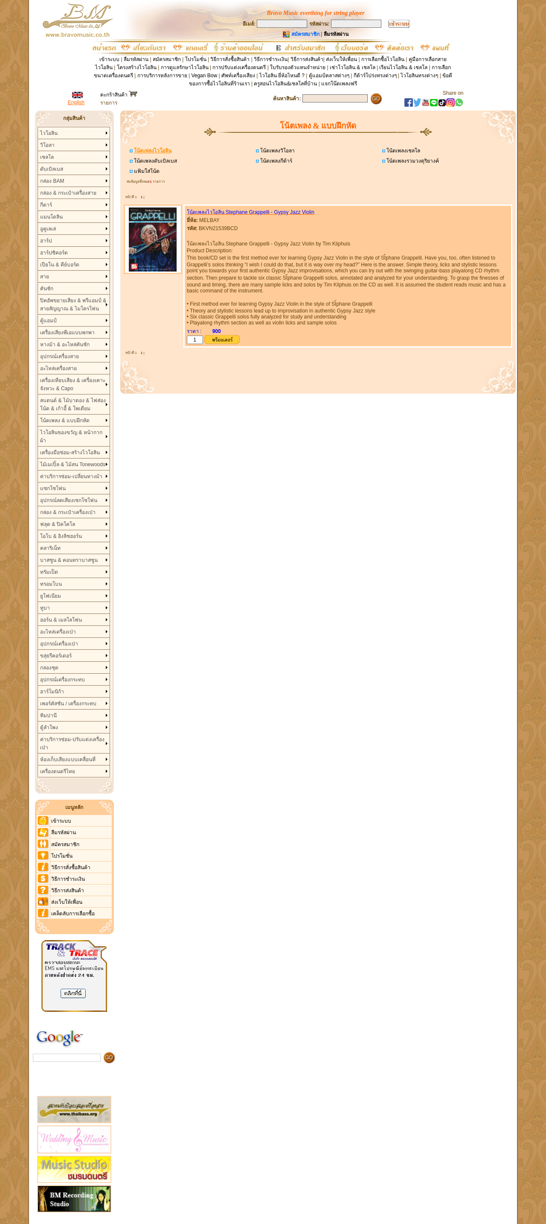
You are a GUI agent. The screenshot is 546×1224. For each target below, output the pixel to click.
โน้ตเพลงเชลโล (402, 151)
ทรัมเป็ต (49, 572)
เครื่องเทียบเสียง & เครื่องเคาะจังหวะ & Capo (72, 384)
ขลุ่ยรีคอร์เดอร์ (56, 656)
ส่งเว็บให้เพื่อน (341, 59)
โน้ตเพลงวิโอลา (277, 151)
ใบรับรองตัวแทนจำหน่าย (297, 67)
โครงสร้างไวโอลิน (137, 67)
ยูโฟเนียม (50, 596)
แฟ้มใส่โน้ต (146, 171)
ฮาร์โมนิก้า (52, 692)
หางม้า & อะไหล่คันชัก (65, 345)
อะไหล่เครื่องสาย (58, 368)
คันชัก (46, 289)
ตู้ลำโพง (49, 727)
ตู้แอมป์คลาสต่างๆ (329, 76)
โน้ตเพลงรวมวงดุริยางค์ (412, 161)
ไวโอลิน (49, 133)
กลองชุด (49, 668)
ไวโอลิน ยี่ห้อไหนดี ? (282, 76)
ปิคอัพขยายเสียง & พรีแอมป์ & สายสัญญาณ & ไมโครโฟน (73, 305)
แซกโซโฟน (53, 488)
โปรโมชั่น (195, 59)
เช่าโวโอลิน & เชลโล (353, 67)
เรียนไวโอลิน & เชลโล (403, 67)
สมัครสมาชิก (167, 59)
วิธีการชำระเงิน (271, 59)
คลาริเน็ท (50, 548)
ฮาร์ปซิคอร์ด (54, 253)
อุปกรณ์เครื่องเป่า (59, 644)
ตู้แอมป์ (48, 321)
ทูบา (45, 608)
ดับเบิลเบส (51, 169)
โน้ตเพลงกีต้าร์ (275, 161)
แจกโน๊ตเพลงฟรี (339, 84)
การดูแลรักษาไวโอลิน (185, 67)
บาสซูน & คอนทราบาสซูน (69, 560)
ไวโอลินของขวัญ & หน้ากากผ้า (71, 436)
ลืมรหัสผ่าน (136, 59)
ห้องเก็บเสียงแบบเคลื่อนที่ (68, 759)
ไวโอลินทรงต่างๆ (419, 76)
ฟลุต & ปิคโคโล (57, 524)
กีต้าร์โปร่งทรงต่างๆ (375, 76)
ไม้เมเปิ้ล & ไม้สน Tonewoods (72, 464)
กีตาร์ (46, 205)
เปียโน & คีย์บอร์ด (59, 265)
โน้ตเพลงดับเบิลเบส (155, 161)
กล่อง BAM (52, 181)
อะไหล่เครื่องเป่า (58, 632)
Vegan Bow (204, 76)
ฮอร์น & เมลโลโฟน (61, 620)
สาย (44, 277)
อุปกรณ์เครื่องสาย (59, 356)
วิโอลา (47, 145)
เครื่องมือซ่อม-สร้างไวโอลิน (70, 453)
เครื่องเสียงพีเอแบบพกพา (67, 333)
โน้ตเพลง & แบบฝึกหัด (65, 421)
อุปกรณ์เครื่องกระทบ (62, 680)
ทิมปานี (48, 716)
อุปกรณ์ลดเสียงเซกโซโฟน (68, 500)
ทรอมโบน (51, 584)
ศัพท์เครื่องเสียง (238, 76)
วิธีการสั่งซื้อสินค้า (230, 59)
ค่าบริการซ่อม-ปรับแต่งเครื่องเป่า (72, 743)
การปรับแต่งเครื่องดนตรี (239, 67)
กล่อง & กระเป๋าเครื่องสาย (68, 193)
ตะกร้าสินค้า (118, 95)
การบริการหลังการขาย (162, 76)
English (76, 102)
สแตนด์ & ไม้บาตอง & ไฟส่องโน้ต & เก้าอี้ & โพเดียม (72, 404)
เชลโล (47, 157)
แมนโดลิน (51, 217)
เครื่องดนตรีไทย (57, 771)
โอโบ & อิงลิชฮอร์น (61, 536)
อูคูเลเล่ (48, 229)
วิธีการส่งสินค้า (306, 59)
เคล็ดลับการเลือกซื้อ (73, 914)
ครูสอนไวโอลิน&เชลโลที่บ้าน (285, 84)
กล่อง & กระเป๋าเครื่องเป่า (68, 512)
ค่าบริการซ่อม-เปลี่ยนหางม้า (71, 476)
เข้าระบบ (109, 59)
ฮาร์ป (46, 241)
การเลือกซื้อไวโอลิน (382, 59)
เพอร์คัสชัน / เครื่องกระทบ (68, 704)
